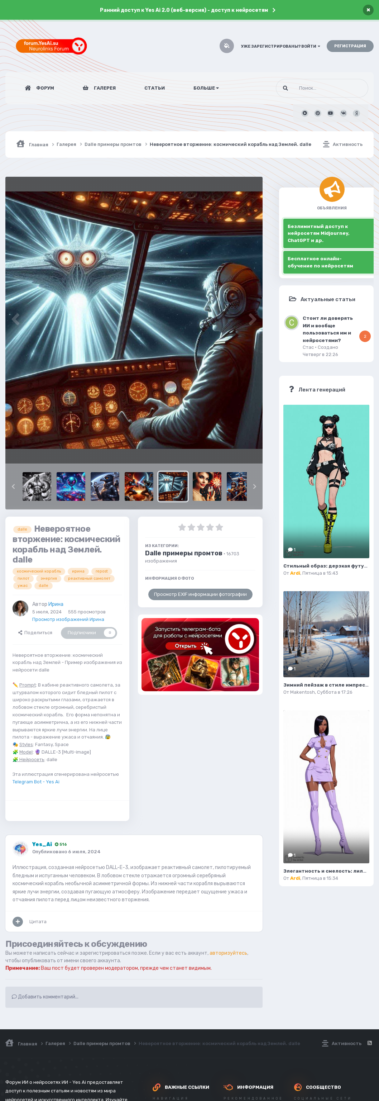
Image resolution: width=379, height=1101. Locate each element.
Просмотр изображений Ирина (68, 619)
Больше (206, 88)
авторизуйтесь (228, 953)
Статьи (154, 88)
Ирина (55, 604)
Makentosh (302, 692)
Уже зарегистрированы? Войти (280, 46)
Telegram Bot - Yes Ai (36, 781)
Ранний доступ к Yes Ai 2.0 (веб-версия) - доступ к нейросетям (184, 10)
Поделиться (35, 632)
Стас (308, 347)
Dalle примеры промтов (183, 553)
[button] (13, 486)
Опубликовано (66, 851)
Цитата (38, 921)
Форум (44, 88)
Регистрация (350, 46)
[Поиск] (308, 88)
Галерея (104, 88)
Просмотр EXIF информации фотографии (200, 594)
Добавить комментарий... (45, 997)
